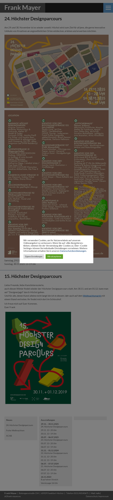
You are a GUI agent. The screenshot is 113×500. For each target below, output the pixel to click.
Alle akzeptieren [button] (54, 256)
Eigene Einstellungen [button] (33, 256)
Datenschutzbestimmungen (73, 251)
